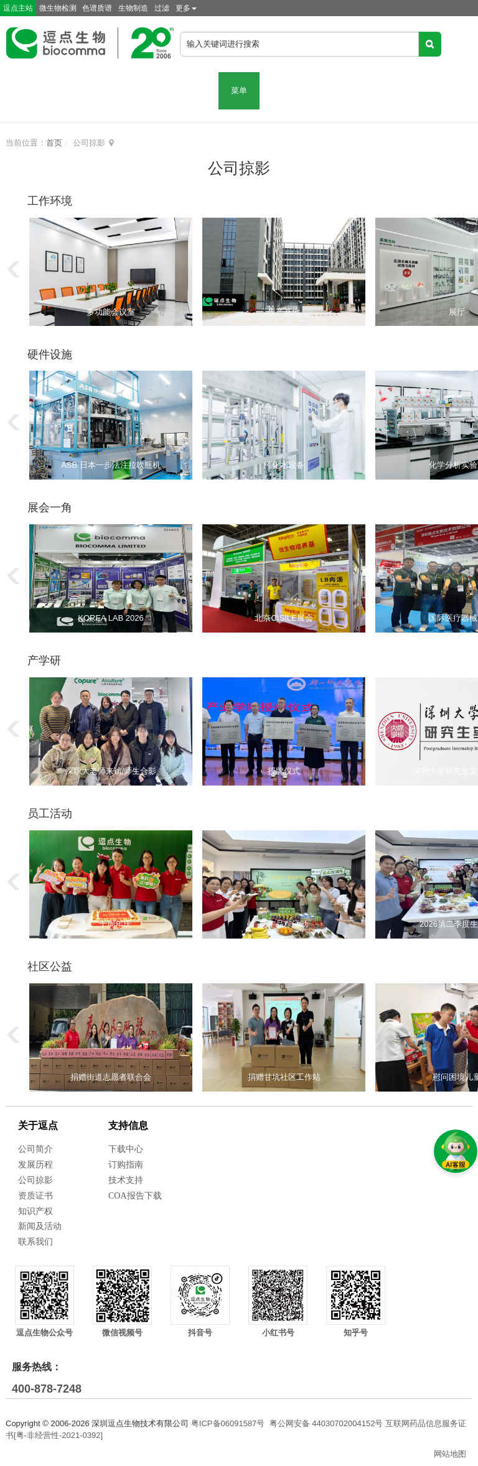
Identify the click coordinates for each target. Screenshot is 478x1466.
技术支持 (125, 1180)
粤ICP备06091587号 (228, 1423)
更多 (186, 8)
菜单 (239, 90)
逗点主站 (18, 8)
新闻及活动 (40, 1226)
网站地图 (450, 1454)
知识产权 (35, 1211)
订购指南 (125, 1164)
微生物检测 (58, 8)
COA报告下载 (135, 1195)
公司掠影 (35, 1180)
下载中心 (125, 1149)
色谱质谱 (97, 8)
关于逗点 (38, 1125)
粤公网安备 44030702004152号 (326, 1423)
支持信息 (128, 1125)
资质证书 (35, 1195)
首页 (54, 142)
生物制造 (133, 8)
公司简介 (35, 1149)
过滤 (161, 8)
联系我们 (35, 1241)
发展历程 (35, 1164)
